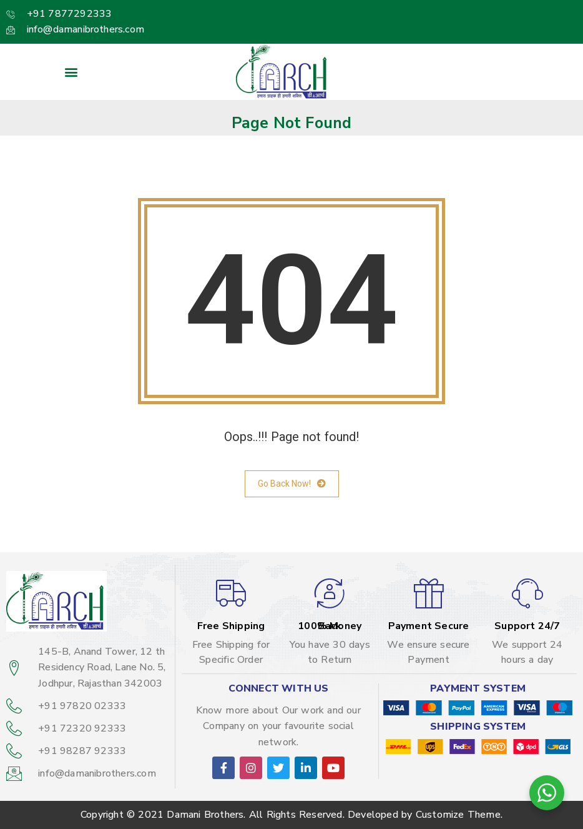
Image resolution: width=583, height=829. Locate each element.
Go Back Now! (292, 484)
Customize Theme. (459, 815)
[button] (71, 72)
